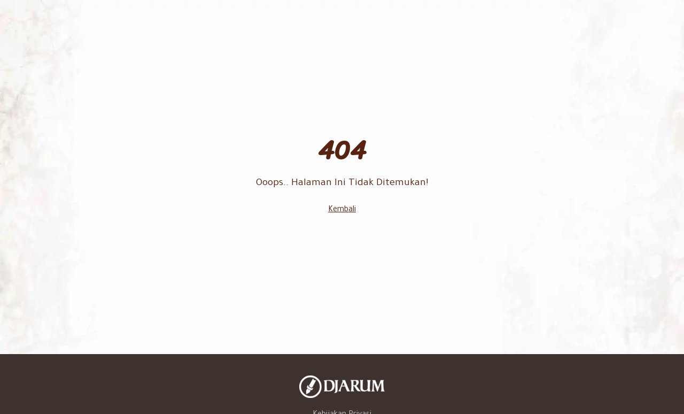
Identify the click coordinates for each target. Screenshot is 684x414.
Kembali (342, 210)
